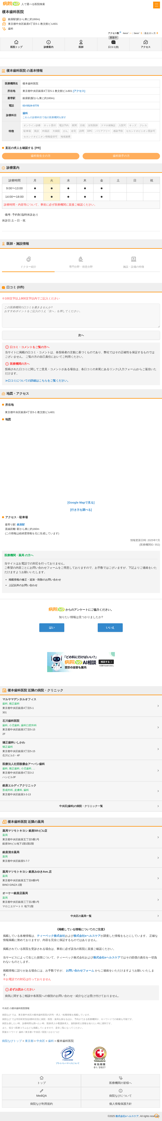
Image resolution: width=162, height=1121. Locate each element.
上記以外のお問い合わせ (23, 585)
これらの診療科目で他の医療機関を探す (44, 117)
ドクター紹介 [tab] (28, 266)
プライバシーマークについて (67, 1063)
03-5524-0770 (31, 105)
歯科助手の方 (121, 155)
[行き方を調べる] (81, 509)
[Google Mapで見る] (81, 502)
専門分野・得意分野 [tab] (81, 266)
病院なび (11, 3)
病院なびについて (120, 1095)
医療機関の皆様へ (120, 1082)
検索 (156, 1116)
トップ (41, 1082)
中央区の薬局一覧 (81, 915)
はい (52, 627)
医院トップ (16, 47)
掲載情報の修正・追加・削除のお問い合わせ (35, 579)
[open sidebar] (156, 5)
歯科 (25, 113)
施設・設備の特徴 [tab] (133, 266)
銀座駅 (21, 524)
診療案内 (48, 47)
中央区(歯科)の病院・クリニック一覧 (81, 806)
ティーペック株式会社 (51, 935)
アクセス (146, 47)
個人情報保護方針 (120, 1103)
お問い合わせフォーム (80, 970)
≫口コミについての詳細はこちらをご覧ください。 (37, 380)
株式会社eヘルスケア (87, 935)
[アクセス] (79, 90)
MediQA (41, 1095)
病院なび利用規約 (41, 1103)
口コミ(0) (113, 47)
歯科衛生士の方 (41, 155)
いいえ (110, 627)
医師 (81, 47)
